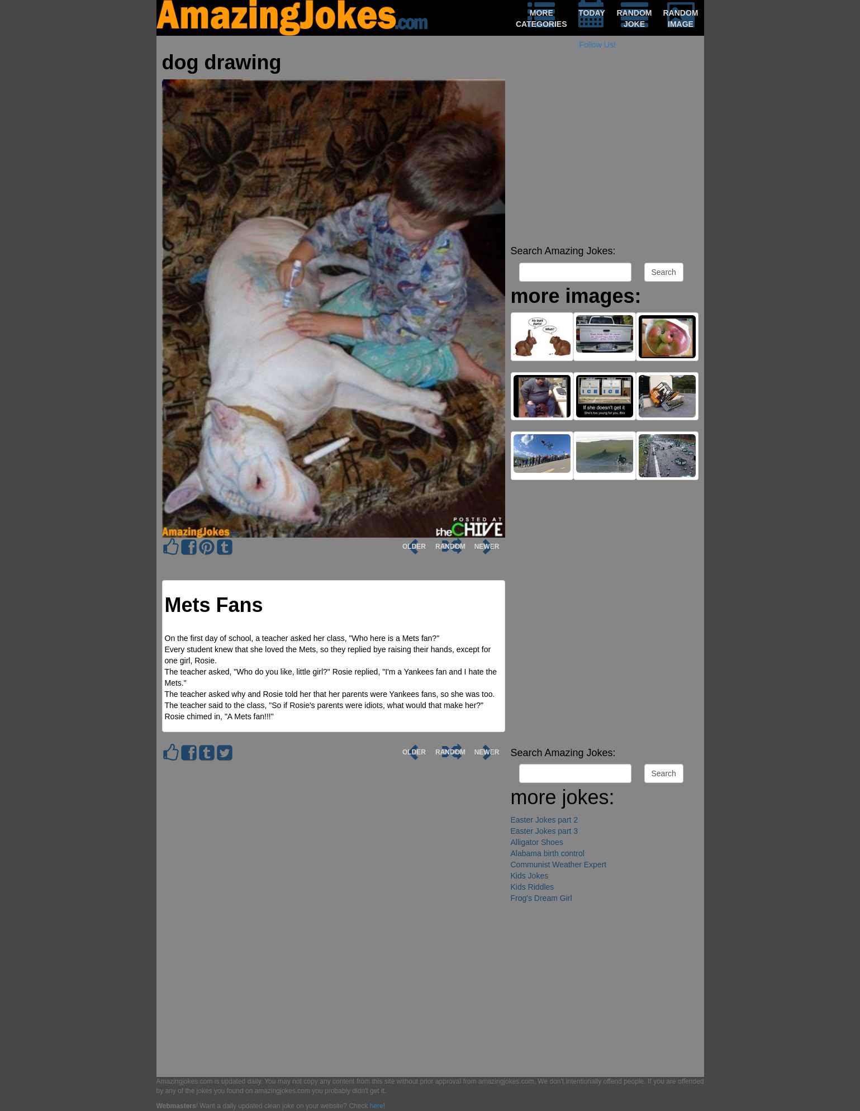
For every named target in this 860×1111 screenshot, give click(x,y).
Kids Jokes (530, 875)
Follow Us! (597, 44)
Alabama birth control (548, 853)
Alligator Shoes (537, 842)
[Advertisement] (605, 162)
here (376, 1106)
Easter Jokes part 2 (544, 819)
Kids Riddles (532, 886)
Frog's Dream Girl (541, 898)
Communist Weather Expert (559, 864)
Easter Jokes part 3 (544, 831)
